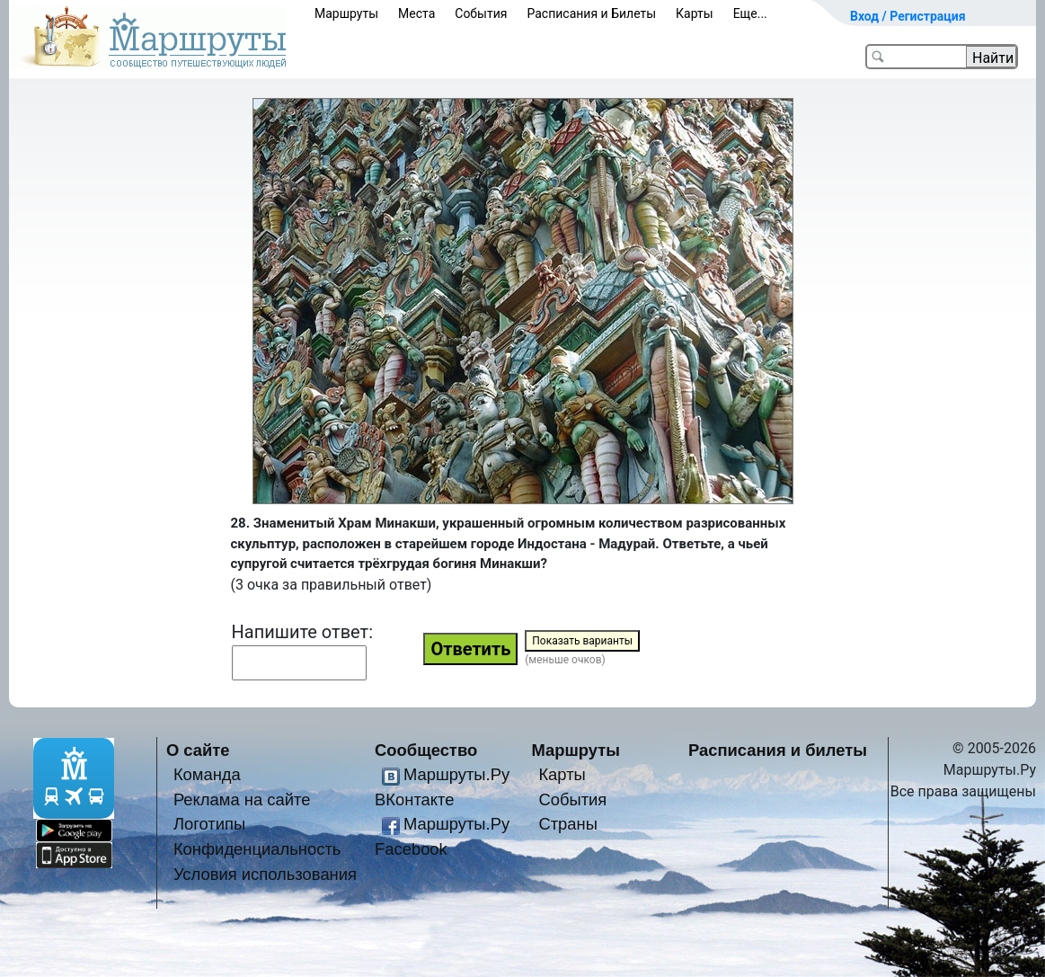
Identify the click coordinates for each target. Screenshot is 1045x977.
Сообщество (426, 750)
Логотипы (209, 823)
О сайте (198, 750)
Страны (568, 823)
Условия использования (265, 874)
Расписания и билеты (777, 750)
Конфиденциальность (257, 848)
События (481, 13)
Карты (694, 13)
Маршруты (346, 13)
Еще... (750, 13)
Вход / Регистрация (908, 16)
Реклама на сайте (242, 799)
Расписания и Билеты (591, 13)
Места (416, 13)
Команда (207, 774)
